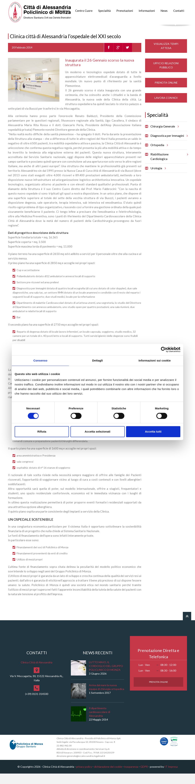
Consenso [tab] (40, 360)
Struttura (64, 10)
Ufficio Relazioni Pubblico (166, 75)
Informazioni (147, 10)
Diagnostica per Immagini (168, 146)
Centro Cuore (84, 10)
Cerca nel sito (175, 28)
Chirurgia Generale (164, 136)
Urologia (157, 178)
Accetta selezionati (97, 431)
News (164, 10)
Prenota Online (166, 93)
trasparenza (131, 777)
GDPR (144, 777)
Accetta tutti (153, 431)
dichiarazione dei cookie (108, 777)
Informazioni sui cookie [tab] (155, 360)
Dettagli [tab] (97, 360)
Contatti (178, 10)
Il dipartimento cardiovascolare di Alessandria (99, 722)
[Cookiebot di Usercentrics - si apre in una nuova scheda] (163, 349)
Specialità (104, 10)
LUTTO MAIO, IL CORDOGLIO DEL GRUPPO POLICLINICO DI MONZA (106, 676)
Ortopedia (158, 155)
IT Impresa (171, 777)
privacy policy (84, 777)
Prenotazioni (124, 10)
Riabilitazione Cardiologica (168, 165)
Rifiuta (41, 431)
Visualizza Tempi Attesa (166, 56)
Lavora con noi (166, 108)
